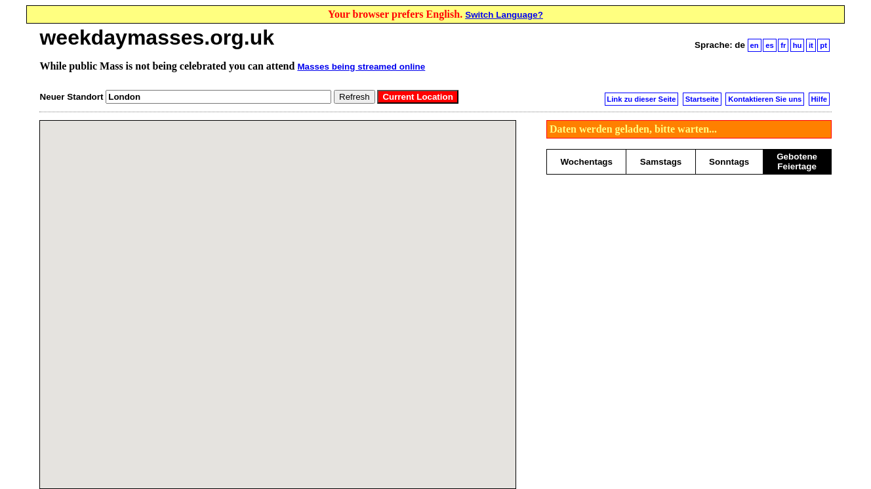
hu (797, 45)
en (754, 45)
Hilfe (818, 99)
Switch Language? (504, 15)
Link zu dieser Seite (641, 99)
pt (823, 45)
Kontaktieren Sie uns (764, 99)
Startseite (702, 99)
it (811, 45)
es (769, 45)
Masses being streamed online (361, 67)
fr (783, 45)
